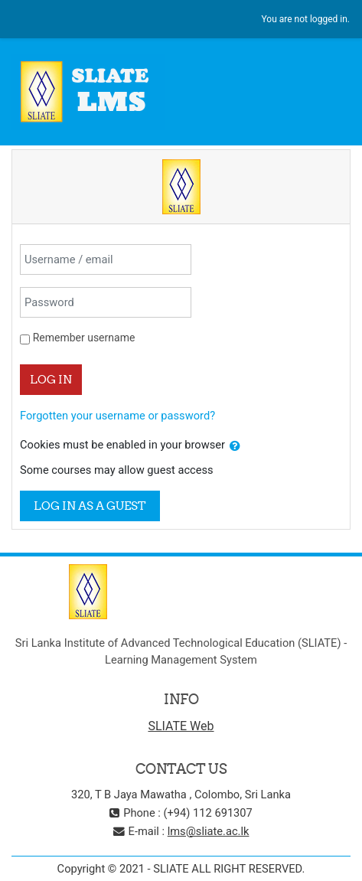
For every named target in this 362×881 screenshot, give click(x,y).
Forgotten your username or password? (117, 416)
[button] (235, 446)
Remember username (84, 337)
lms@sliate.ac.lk (208, 831)
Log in (51, 379)
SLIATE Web (181, 726)
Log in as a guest (90, 505)
